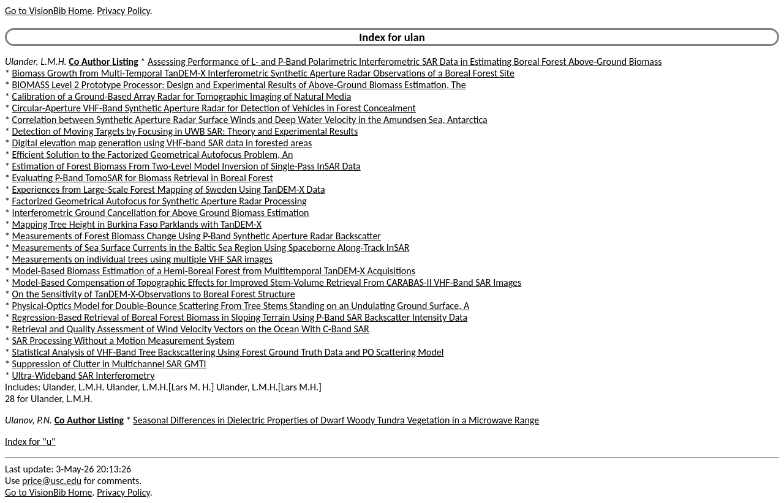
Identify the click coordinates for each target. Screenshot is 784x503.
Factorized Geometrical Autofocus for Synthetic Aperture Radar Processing (159, 201)
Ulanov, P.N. (28, 420)
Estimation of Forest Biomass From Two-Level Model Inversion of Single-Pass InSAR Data (186, 166)
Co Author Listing (103, 61)
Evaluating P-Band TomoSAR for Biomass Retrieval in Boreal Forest (142, 178)
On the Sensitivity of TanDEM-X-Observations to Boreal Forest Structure (153, 294)
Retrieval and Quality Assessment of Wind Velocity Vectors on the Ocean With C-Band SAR (190, 329)
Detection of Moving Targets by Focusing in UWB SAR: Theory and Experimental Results (185, 131)
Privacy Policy (123, 11)
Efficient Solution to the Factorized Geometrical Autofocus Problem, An (152, 154)
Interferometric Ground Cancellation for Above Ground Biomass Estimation (160, 212)
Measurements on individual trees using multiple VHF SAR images (142, 259)
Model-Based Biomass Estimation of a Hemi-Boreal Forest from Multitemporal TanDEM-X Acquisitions (213, 271)
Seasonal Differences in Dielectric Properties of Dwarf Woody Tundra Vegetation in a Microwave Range (336, 420)
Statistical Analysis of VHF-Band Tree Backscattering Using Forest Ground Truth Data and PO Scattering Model (228, 352)
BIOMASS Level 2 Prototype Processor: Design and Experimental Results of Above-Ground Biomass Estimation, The (239, 85)
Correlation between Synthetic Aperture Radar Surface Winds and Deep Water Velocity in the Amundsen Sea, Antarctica (250, 119)
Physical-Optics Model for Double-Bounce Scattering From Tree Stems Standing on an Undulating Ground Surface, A (241, 305)
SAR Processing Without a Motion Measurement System (123, 340)
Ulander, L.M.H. (36, 61)
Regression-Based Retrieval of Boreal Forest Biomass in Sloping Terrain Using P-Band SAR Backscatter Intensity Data (240, 317)
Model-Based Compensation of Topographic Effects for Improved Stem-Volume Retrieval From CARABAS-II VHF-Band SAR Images (267, 282)
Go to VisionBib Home (48, 11)
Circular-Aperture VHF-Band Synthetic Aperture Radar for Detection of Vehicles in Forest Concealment (214, 108)
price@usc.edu (51, 480)
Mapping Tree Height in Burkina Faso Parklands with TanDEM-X (137, 224)
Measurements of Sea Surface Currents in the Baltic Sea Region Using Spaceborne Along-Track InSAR (211, 247)
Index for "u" (30, 441)
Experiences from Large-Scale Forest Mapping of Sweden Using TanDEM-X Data (168, 189)
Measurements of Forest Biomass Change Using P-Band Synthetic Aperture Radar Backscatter (196, 236)
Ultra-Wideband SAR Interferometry (83, 375)
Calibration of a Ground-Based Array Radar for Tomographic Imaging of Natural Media (182, 96)
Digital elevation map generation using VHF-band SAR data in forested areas (162, 143)
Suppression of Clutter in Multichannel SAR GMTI (109, 364)
